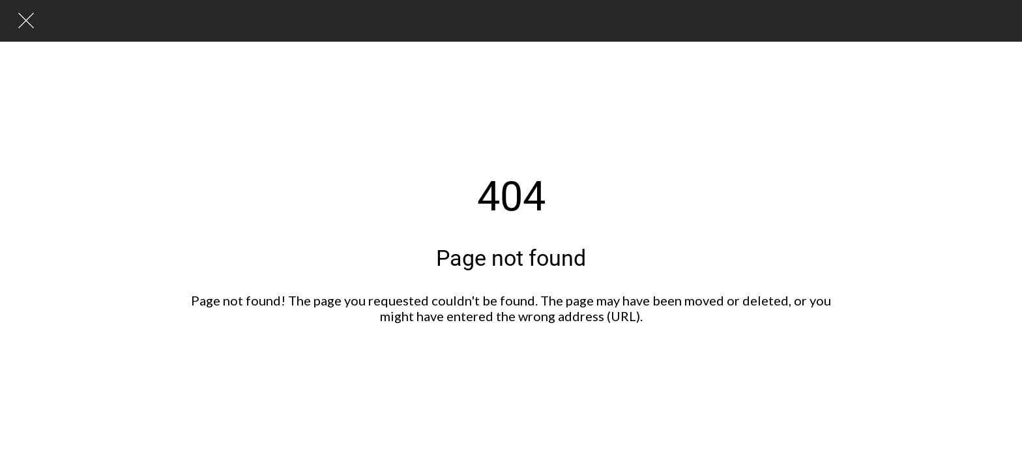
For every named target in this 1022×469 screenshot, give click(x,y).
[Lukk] (26, 21)
